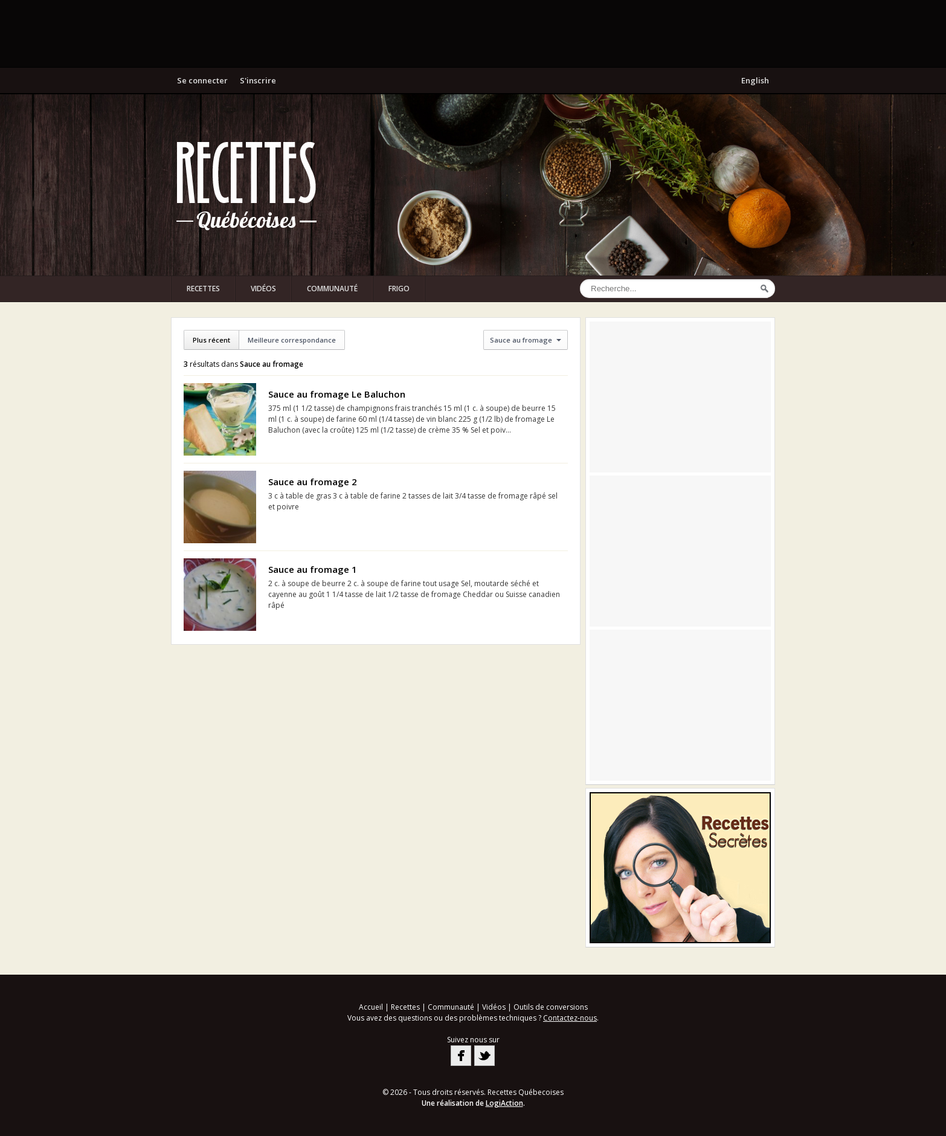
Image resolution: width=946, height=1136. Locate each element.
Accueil (371, 1007)
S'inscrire (258, 80)
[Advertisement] (473, 33)
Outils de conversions (550, 1007)
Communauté (332, 288)
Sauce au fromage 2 (312, 482)
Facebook (461, 1055)
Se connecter (202, 80)
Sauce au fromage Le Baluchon (336, 394)
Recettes (203, 288)
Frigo (399, 288)
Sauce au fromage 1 (312, 569)
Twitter (484, 1055)
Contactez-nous (570, 1018)
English (755, 80)
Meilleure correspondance (292, 339)
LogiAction (504, 1103)
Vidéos (263, 288)
